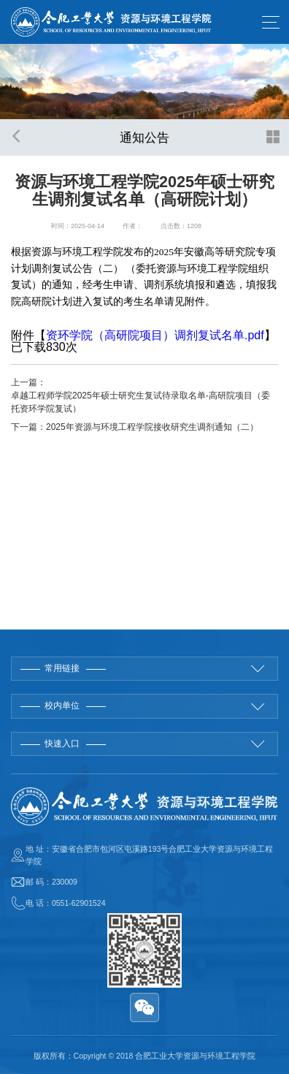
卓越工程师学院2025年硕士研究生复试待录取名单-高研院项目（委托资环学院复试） (140, 402)
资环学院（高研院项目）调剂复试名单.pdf (155, 335)
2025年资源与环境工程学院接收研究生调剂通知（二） (152, 427)
